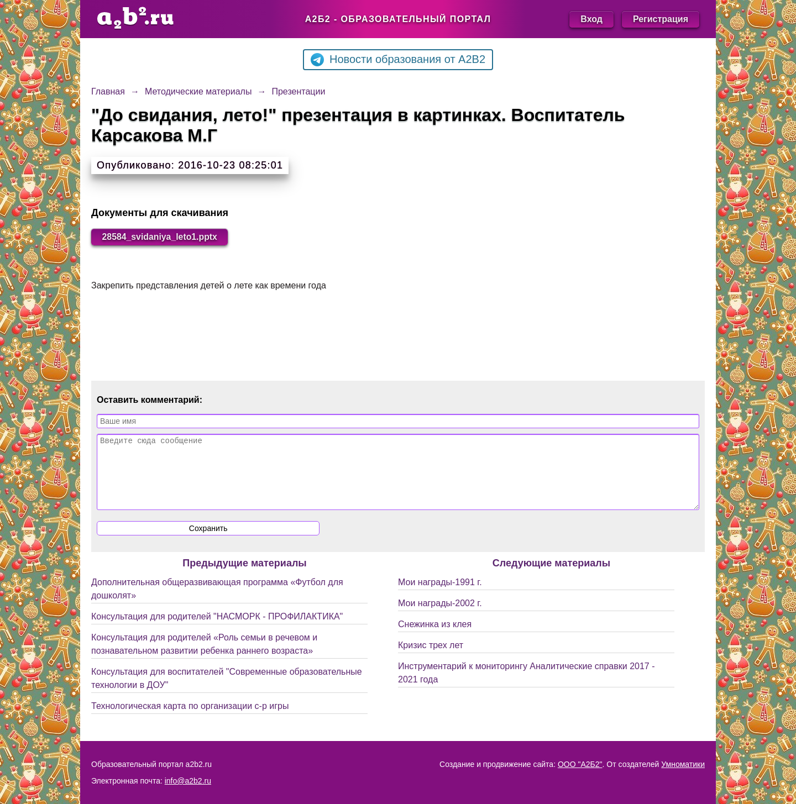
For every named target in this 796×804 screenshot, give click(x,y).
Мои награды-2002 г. (440, 616)
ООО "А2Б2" (580, 764)
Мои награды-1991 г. (440, 595)
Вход (591, 19)
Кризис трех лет (430, 658)
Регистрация (660, 19)
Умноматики (683, 764)
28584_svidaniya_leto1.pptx (160, 236)
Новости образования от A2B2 (398, 59)
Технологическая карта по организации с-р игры (190, 719)
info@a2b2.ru (188, 780)
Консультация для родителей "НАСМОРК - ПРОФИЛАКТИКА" (217, 629)
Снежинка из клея (435, 637)
